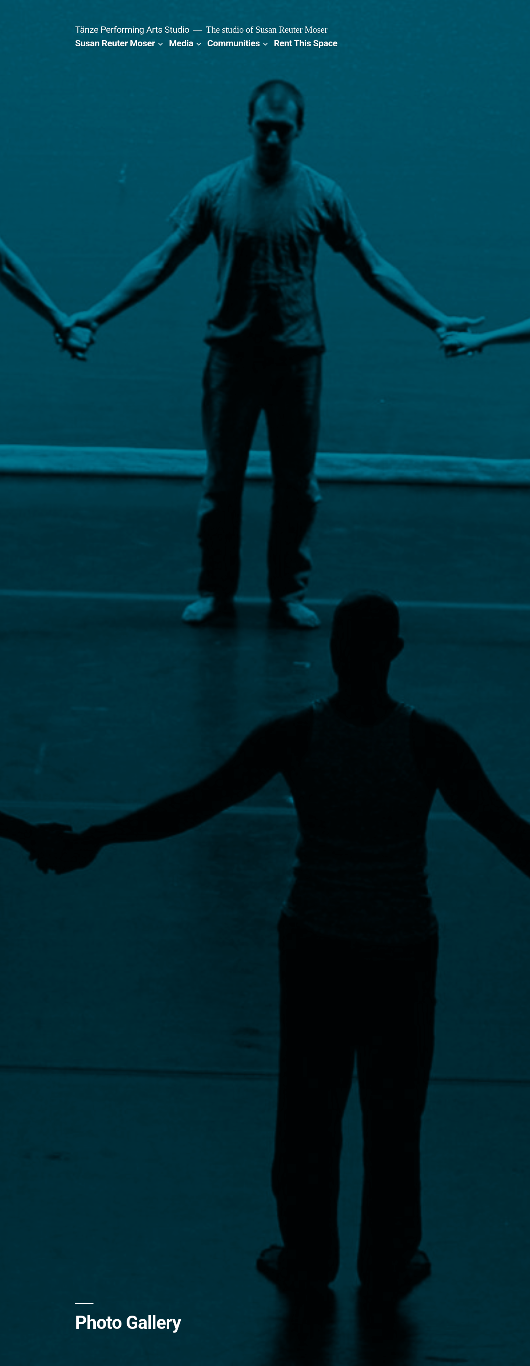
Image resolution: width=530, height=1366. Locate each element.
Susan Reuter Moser (115, 43)
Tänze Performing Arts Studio (132, 29)
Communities (233, 43)
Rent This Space (306, 43)
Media (181, 43)
